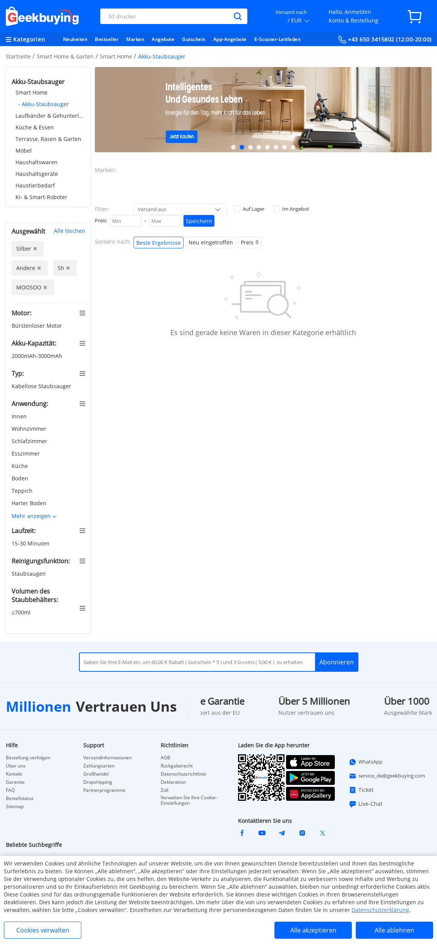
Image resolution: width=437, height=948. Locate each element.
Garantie (15, 782)
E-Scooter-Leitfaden (277, 39)
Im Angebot (291, 208)
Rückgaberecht (177, 766)
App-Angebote (230, 39)
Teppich (23, 490)
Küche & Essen (34, 127)
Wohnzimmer (30, 428)
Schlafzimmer (30, 441)
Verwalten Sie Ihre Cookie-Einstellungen (189, 800)
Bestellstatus (20, 798)
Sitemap (15, 806)
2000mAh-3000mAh (38, 356)
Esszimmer (26, 453)
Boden (21, 478)
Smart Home (116, 56)
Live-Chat (365, 804)
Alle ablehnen (394, 930)
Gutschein (194, 39)
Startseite (18, 56)
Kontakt (14, 774)
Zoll (164, 790)
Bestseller (106, 39)
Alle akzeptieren (313, 930)
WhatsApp (365, 762)
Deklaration (173, 782)
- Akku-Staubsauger (43, 104)
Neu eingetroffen (211, 242)
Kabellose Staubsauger (42, 386)
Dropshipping (97, 782)
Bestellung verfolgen (28, 757)
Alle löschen (69, 230)
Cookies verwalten (42, 930)
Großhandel (96, 774)
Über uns (16, 766)
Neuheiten (75, 39)
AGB (165, 757)
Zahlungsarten (99, 766)
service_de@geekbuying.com (387, 776)
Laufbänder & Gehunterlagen (50, 115)
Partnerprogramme (104, 790)
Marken (135, 39)
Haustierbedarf (35, 185)
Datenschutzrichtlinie (183, 774)
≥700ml (22, 612)
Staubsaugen (29, 573)
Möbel (23, 150)
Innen (20, 416)
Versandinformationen (107, 757)
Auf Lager (249, 208)
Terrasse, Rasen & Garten (48, 139)
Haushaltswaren (36, 162)
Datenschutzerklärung (380, 910)
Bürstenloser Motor (37, 325)
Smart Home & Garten (65, 56)
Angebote (163, 39)
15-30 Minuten (31, 543)
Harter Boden (30, 503)
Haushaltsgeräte (36, 173)
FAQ (10, 790)
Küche (20, 466)
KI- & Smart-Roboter (41, 197)
